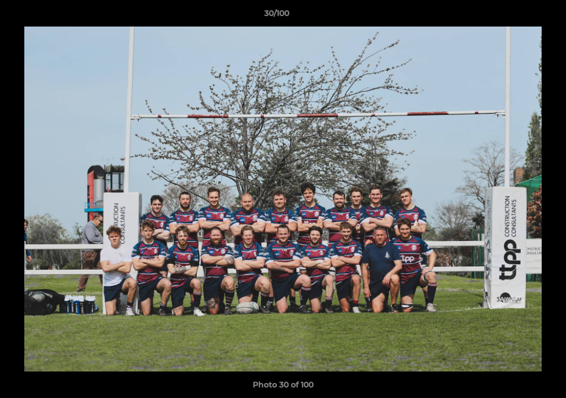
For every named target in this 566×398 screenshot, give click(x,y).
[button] (519, 16)
